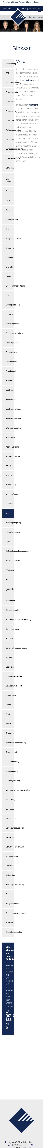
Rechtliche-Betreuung (10, 590)
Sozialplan (10, 667)
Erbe (7, 295)
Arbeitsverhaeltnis (10, 120)
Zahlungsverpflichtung (10, 885)
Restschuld (10, 601)
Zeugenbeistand (10, 904)
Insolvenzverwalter (10, 418)
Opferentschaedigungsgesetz (10, 551)
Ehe (7, 229)
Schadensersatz (10, 610)
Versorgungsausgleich (10, 828)
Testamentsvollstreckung (10, 743)
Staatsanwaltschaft (10, 686)
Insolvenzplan (10, 399)
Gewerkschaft (10, 362)
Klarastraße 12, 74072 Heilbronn (21, 1142)
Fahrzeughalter (10, 343)
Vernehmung (10, 818)
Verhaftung (10, 799)
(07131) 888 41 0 (19, 1145)
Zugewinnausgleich (10, 932)
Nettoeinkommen (10, 532)
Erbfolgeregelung (10, 305)
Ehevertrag (10, 267)
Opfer (8, 542)
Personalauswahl (10, 560)
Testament (10, 733)
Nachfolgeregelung (10, 523)
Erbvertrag (10, 314)
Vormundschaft (10, 856)
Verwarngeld (10, 837)
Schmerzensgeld (10, 629)
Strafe (8, 705)
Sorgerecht (10, 657)
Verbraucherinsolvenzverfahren (10, 790)
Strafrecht (33, 105)
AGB (7, 73)
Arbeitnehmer (10, 111)
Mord (8, 513)
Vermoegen (10, 809)
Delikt (8, 201)
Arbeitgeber (10, 101)
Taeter (8, 724)
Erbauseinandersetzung (10, 286)
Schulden (9, 638)
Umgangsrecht (10, 771)
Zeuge (8, 894)
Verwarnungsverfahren (10, 847)
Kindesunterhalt (10, 437)
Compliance (10, 168)
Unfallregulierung (10, 780)
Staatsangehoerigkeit (10, 676)
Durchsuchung (10, 220)
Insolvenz (10, 390)
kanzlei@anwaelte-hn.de (30, 8)
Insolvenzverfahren (10, 409)
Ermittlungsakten (10, 324)
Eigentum (10, 276)
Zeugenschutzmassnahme (10, 913)
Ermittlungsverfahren (10, 333)
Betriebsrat (10, 139)
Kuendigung (10, 485)
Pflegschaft (10, 570)
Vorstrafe (9, 866)
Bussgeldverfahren (10, 158)
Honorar (9, 381)
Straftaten (29, 80)
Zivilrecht (9, 923)
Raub (8, 579)
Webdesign (10, 875)
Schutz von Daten (8, 179)
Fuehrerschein (10, 352)
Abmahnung (10, 64)
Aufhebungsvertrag (10, 130)
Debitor (9, 191)
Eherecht (9, 257)
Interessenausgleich (10, 428)
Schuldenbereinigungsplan (10, 648)
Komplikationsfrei (10, 456)
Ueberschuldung (10, 762)
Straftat (9, 714)
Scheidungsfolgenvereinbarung (10, 619)
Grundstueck (10, 371)
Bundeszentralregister (10, 149)
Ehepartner (10, 248)
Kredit (8, 466)
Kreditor (9, 475)
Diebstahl (10, 210)
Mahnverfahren (10, 494)
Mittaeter (9, 504)
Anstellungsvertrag (10, 83)
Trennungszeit (10, 752)
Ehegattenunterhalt (10, 238)
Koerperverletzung (10, 447)
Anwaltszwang (10, 92)
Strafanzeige (10, 695)
